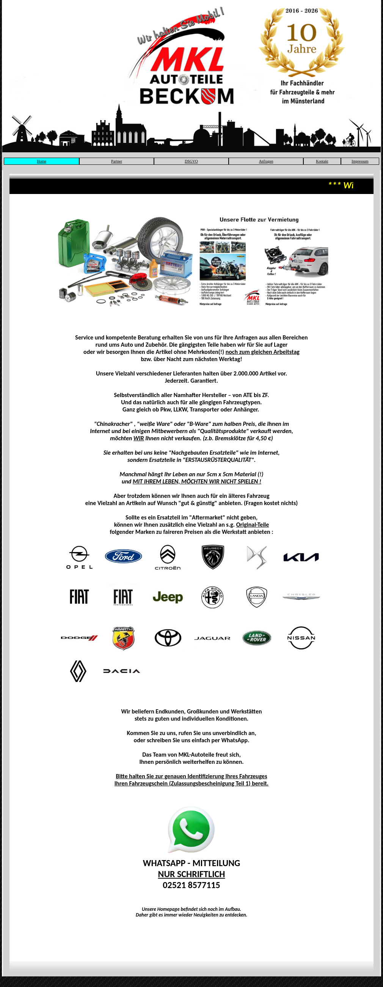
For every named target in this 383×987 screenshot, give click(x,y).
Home (41, 161)
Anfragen (266, 161)
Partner (116, 161)
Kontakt (322, 161)
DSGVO (191, 161)
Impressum (360, 161)
